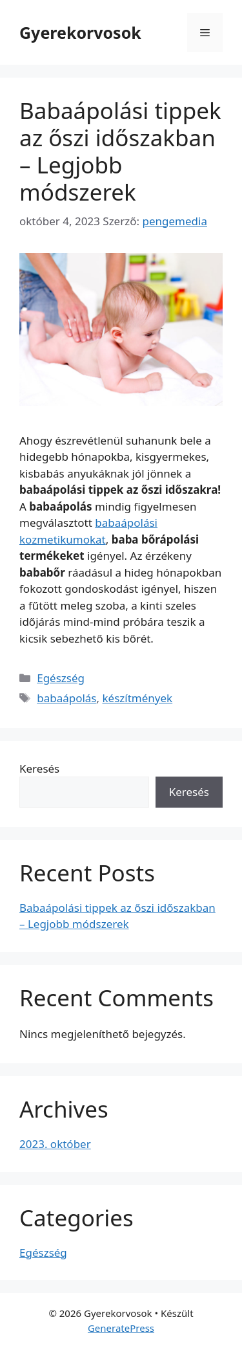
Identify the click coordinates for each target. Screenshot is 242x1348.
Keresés (39, 768)
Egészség (61, 677)
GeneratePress (121, 1327)
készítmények (138, 698)
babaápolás (66, 698)
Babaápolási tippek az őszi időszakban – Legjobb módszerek (120, 151)
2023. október (55, 1143)
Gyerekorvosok (80, 32)
